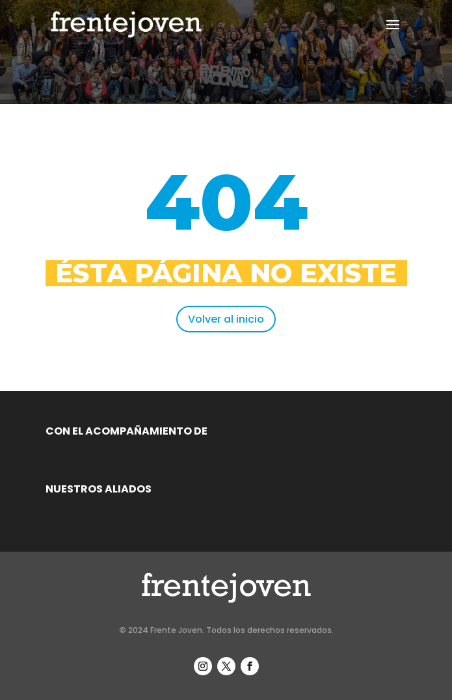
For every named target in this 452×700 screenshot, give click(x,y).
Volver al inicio (226, 319)
